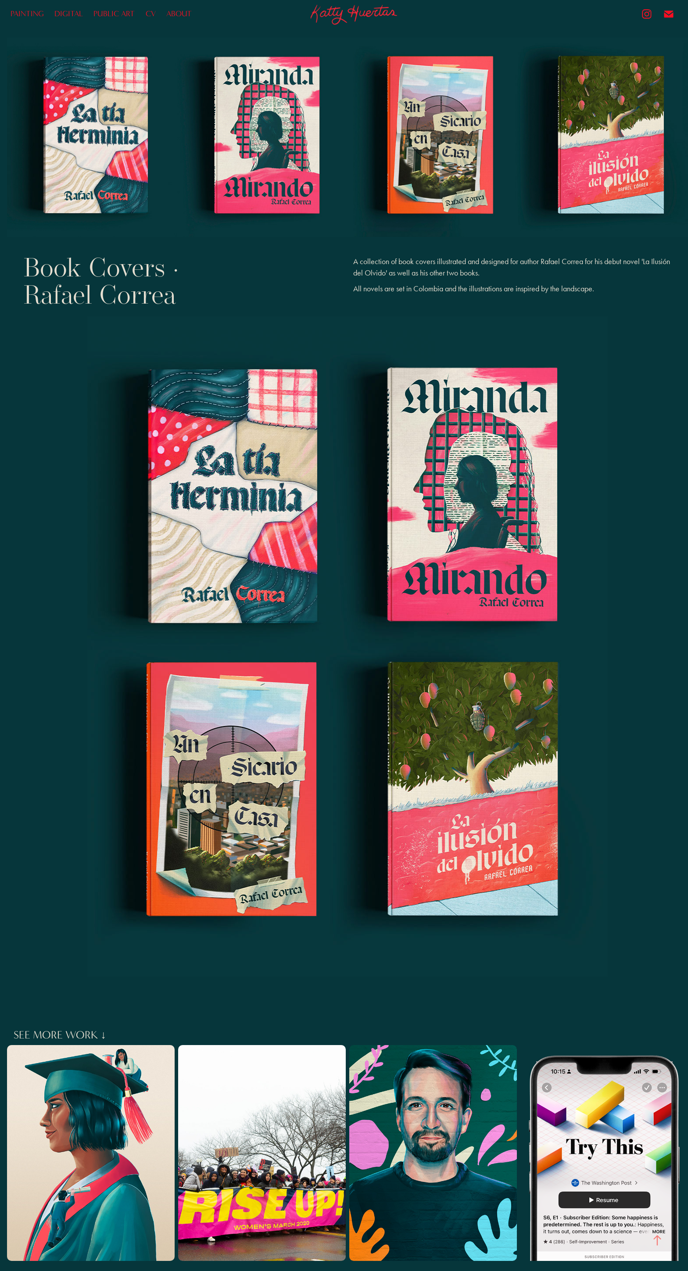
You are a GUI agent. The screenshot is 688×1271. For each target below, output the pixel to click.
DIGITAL (68, 13)
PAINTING (27, 13)
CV (151, 13)
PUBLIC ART (114, 13)
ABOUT (179, 13)
